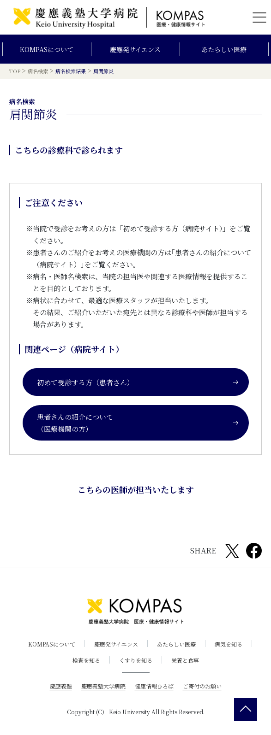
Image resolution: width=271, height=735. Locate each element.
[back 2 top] (245, 709)
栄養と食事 (185, 660)
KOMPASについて (46, 49)
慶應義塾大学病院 (103, 685)
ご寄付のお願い (202, 685)
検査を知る (86, 660)
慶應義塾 (61, 685)
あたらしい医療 (224, 49)
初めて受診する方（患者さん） (138, 382)
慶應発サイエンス (135, 49)
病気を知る (228, 644)
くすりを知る (135, 660)
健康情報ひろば (154, 685)
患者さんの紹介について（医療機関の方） (138, 423)
